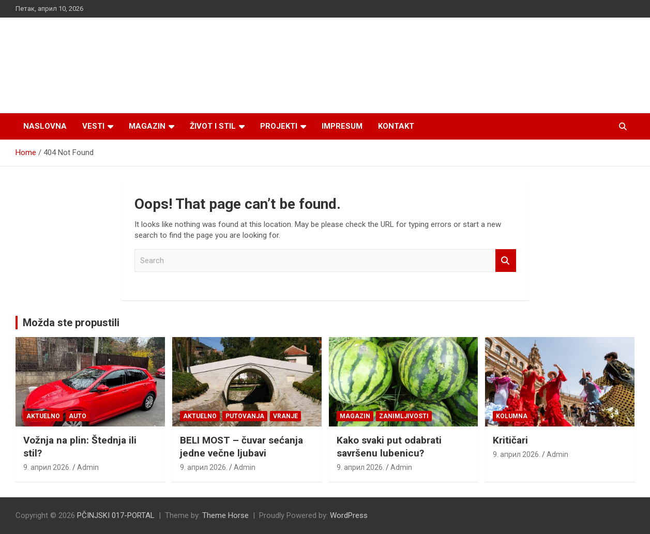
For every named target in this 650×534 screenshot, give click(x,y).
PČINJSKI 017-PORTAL (116, 515)
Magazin (147, 126)
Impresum (342, 126)
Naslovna (45, 126)
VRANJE (285, 416)
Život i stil (213, 126)
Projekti (278, 126)
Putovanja (244, 416)
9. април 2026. (47, 467)
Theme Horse (225, 515)
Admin (88, 467)
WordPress (349, 515)
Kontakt (396, 126)
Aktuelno (43, 416)
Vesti (93, 126)
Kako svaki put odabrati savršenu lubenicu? (389, 446)
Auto (77, 416)
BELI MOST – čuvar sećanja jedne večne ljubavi (241, 446)
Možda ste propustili (71, 322)
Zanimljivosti (404, 416)
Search (505, 260)
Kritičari (510, 440)
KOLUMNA (511, 416)
